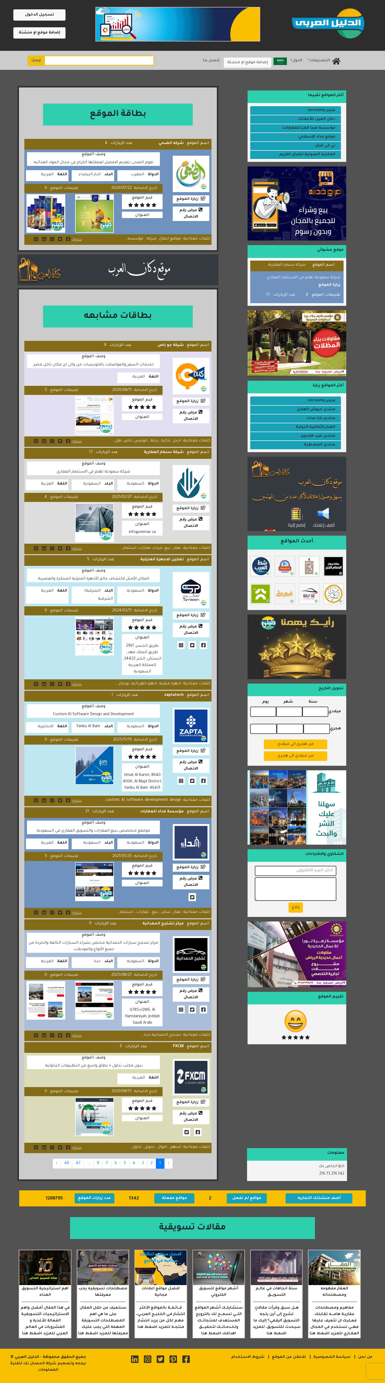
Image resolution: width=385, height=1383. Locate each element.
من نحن (365, 1357)
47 (78, 1163)
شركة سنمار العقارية (164, 452)
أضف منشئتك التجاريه (319, 1198)
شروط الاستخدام (247, 1357)
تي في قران (325, 146)
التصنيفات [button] (320, 61)
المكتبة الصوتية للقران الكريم (307, 155)
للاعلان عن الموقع (289, 1357)
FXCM (178, 1047)
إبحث (36, 61)
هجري (335, 729)
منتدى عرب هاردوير (318, 436)
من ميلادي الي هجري (296, 756)
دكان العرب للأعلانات (316, 119)
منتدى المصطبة (319, 445)
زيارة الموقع (187, 199)
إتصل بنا (211, 61)
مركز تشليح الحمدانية (163, 924)
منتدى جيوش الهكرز (316, 409)
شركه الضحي (171, 143)
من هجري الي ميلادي (296, 744)
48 (66, 1163)
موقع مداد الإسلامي (316, 137)
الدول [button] (297, 61)
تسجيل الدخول (39, 15)
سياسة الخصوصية (332, 1357)
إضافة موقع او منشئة (39, 33)
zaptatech (174, 695)
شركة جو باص (170, 345)
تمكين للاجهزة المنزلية (162, 560)
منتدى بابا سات (321, 418)
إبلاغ (295, 907)
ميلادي (334, 712)
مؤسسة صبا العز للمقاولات (308, 128)
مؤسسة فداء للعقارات (162, 812)
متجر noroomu (321, 110)
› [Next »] (56, 1163)
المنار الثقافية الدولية (315, 427)
